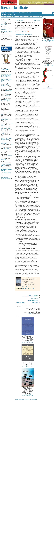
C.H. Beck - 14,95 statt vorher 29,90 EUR (48, 41)
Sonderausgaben (5, 69)
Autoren (23, 12)
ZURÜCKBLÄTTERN (19, 20)
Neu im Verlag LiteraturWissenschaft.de (27, 395)
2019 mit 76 (3, 125)
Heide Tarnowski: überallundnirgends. (5, 118)
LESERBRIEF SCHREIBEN (34, 295)
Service (29, 12)
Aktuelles (4, 12)
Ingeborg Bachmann (5, 96)
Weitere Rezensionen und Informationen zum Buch (28, 287)
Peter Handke (9, 93)
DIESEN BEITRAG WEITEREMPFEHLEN (31, 297)
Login (14, 14)
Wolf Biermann (7, 76)
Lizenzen (29, 313)
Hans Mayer (4, 29)
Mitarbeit (3, 14)
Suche (39, 13)
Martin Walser (6, 75)
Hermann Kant (4, 79)
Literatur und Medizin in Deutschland (6, 142)
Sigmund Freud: (6, 169)
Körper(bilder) (4, 24)
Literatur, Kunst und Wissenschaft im (6, 164)
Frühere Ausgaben (9, 16)
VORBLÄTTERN (36, 20)
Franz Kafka (3, 159)
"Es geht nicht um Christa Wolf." (6, 128)
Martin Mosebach (26, 278)
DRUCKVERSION (35, 298)
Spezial (14, 12)
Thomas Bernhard (5, 85)
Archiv (9, 12)
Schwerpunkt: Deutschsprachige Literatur (34, 16)
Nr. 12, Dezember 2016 (19, 16)
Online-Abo (3, 40)
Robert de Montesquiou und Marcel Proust (6, 139)
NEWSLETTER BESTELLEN (34, 300)
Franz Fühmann (8, 90)
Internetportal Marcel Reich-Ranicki (5, 100)
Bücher (18, 12)
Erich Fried (3, 88)
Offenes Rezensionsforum (6, 31)
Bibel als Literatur (7, 172)
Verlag (52, 7)
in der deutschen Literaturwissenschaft (5, 178)
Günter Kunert (4, 73)
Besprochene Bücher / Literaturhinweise (23, 34)
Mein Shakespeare (5, 78)
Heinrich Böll (4, 74)
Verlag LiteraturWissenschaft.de (27, 342)
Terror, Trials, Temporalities (5, 149)
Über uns (9, 14)
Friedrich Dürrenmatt (5, 81)
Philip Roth (10, 73)
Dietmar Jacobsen (22, 31)
